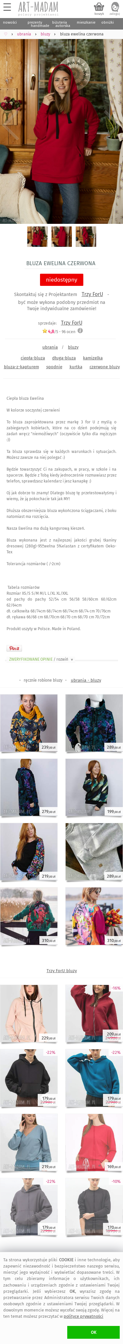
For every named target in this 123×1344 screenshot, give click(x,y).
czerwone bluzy (105, 366)
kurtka (76, 366)
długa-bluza (64, 357)
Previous (10, 125)
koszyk (99, 14)
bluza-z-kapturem (21, 366)
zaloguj (115, 14)
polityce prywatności (83, 1316)
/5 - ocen (58, 331)
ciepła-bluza (33, 357)
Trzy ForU (92, 294)
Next (112, 125)
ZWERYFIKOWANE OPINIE (41, 659)
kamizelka (93, 357)
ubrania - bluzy (86, 680)
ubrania (50, 347)
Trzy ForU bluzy (62, 970)
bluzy (73, 347)
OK (93, 1332)
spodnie (54, 366)
